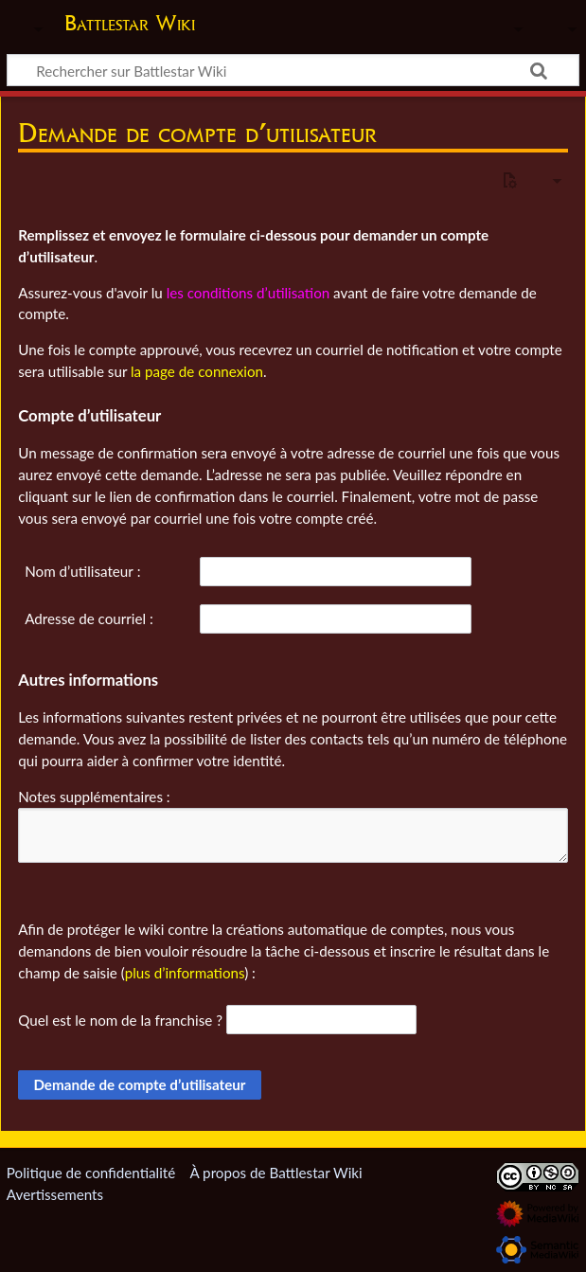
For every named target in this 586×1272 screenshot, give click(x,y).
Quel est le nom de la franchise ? (120, 1020)
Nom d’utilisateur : (82, 571)
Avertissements (55, 1194)
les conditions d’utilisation (248, 292)
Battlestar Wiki (129, 22)
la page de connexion (197, 371)
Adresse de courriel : (89, 618)
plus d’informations (185, 972)
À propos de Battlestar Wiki (275, 1172)
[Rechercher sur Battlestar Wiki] (293, 70)
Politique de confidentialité (91, 1172)
